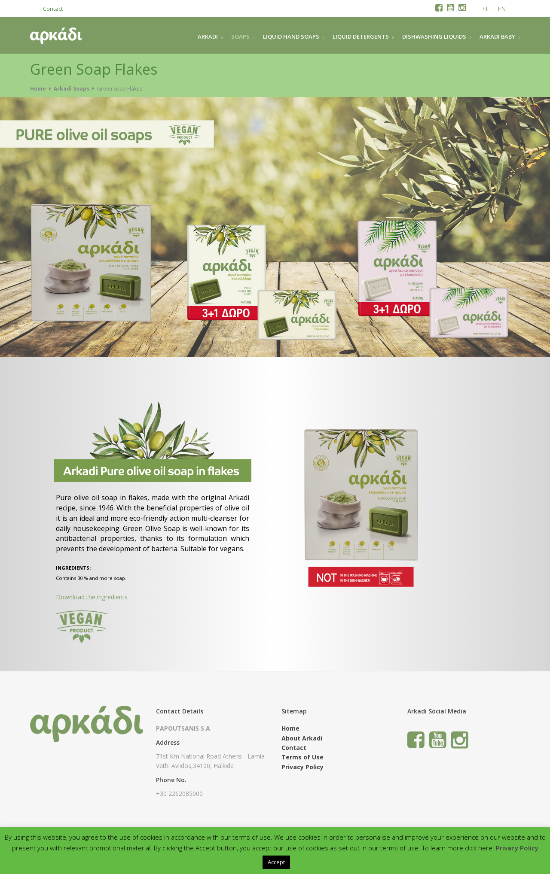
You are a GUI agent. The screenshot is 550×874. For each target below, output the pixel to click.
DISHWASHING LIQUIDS (434, 36)
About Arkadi (301, 738)
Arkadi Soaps (71, 88)
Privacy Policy (302, 767)
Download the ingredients (92, 597)
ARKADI (208, 36)
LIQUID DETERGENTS (361, 36)
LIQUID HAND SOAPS (291, 36)
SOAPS (240, 36)
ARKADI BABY (497, 36)
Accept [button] (276, 862)
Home (38, 88)
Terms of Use (302, 757)
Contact (53, 8)
